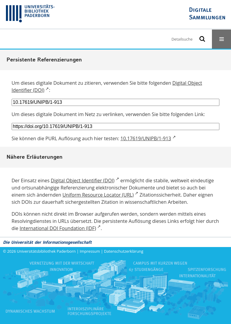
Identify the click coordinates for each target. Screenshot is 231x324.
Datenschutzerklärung (123, 251)
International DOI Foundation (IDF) (58, 228)
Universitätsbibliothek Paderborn (46, 251)
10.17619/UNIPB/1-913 (145, 138)
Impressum (90, 251)
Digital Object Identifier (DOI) (82, 180)
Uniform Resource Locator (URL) (98, 195)
